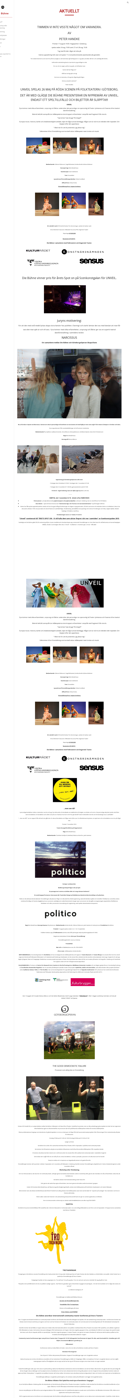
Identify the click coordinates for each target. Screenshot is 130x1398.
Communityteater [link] (10, 35)
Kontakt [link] (6, 47)
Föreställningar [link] (9, 39)
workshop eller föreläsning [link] (10, 27)
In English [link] (7, 43)
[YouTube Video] (72, 546)
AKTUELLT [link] (7, 22)
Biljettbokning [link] (8, 32)
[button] (128, 2)
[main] (76, 12)
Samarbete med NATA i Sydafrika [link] (11, 55)
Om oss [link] (6, 50)
